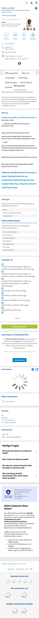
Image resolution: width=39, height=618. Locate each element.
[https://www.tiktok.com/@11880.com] (14, 581)
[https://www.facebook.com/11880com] (8, 581)
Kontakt (8, 87)
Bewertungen (11, 82)
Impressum (10, 569)
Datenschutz (20, 569)
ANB (31, 569)
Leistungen (10, 77)
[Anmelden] (31, 2)
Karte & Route (26, 82)
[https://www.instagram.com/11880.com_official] (19, 581)
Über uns (25, 73)
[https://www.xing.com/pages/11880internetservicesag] (25, 581)
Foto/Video (23, 77)
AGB (26, 569)
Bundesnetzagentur (20, 515)
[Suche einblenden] (26, 2)
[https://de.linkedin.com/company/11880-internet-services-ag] (31, 581)
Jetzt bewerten (19, 360)
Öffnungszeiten (11, 73)
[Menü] (36, 2)
